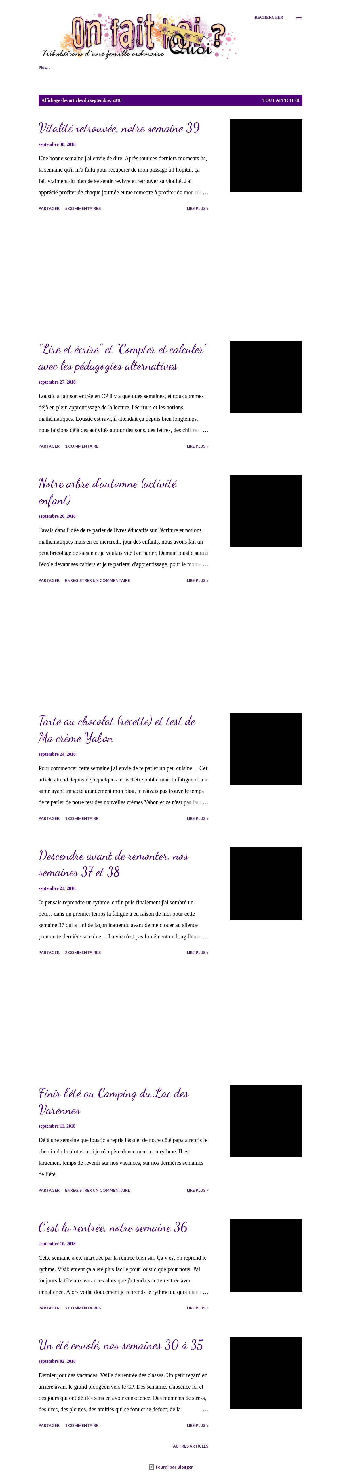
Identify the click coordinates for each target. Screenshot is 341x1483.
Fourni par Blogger (170, 1467)
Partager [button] (49, 208)
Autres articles (190, 1446)
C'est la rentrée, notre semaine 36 (113, 1227)
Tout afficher (281, 100)
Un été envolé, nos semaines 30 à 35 (121, 1344)
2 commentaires (83, 952)
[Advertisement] (134, 277)
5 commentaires (83, 208)
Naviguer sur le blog (85, 68)
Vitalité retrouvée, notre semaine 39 (119, 127)
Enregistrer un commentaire (97, 580)
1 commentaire (81, 446)
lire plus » (197, 208)
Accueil (45, 68)
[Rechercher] (269, 17)
